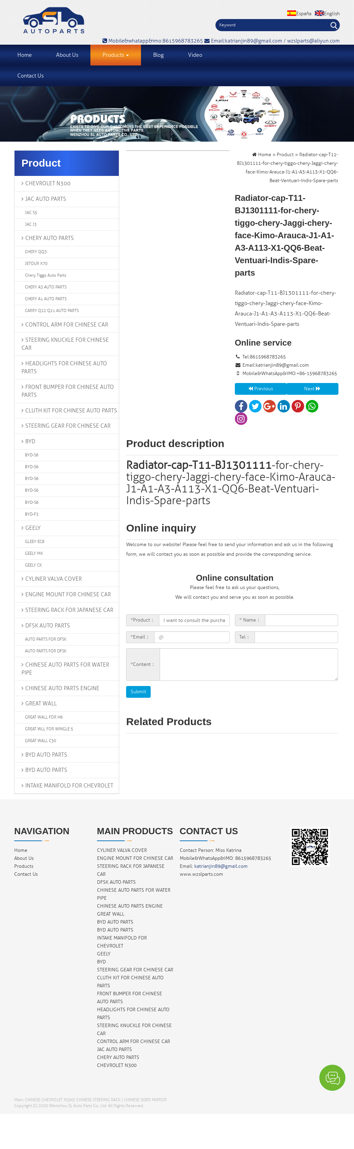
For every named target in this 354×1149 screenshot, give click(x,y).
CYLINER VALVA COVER (53, 579)
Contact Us (30, 75)
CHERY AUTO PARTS (49, 238)
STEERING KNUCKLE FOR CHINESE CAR (65, 344)
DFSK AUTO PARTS (47, 625)
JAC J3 (31, 224)
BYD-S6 (31, 455)
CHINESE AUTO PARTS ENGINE (62, 688)
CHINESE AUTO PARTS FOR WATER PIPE (65, 668)
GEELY (33, 528)
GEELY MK (34, 553)
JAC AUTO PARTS (45, 199)
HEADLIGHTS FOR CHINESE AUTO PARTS (64, 367)
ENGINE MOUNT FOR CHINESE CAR (68, 594)
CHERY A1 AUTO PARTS (46, 299)
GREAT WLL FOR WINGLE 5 (49, 729)
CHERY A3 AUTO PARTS (46, 287)
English (327, 14)
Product (285, 155)
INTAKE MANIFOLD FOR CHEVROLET (69, 785)
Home (24, 55)
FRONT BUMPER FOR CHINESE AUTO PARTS (67, 391)
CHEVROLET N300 (48, 183)
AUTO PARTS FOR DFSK (46, 639)
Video (195, 55)
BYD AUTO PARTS (46, 754)
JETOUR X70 (36, 263)
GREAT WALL (41, 703)
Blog (158, 55)
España (299, 14)
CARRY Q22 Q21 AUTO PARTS (52, 310)
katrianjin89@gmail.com (282, 365)
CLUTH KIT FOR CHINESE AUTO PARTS (71, 410)
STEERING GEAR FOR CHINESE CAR (67, 425)
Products (116, 55)
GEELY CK (33, 565)
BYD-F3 (31, 514)
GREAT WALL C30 (40, 740)
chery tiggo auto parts (45, 275)
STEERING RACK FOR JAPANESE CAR (69, 610)
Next (312, 389)
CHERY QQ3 (36, 252)
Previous (260, 389)
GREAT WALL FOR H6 (44, 717)
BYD (30, 441)
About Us (67, 55)
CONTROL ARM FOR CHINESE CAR (66, 324)
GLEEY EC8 (34, 541)
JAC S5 (31, 212)
